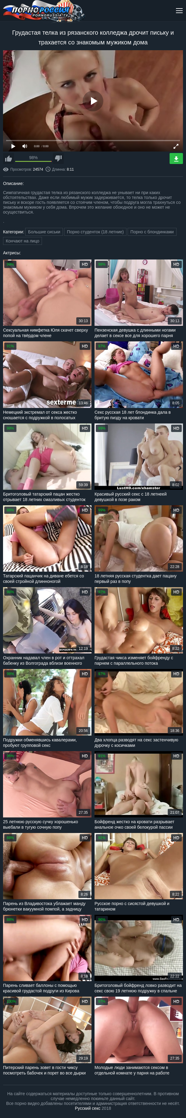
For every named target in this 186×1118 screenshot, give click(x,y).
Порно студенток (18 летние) (95, 231)
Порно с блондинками (152, 231)
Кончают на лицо (22, 241)
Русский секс (88, 1108)
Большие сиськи (44, 231)
